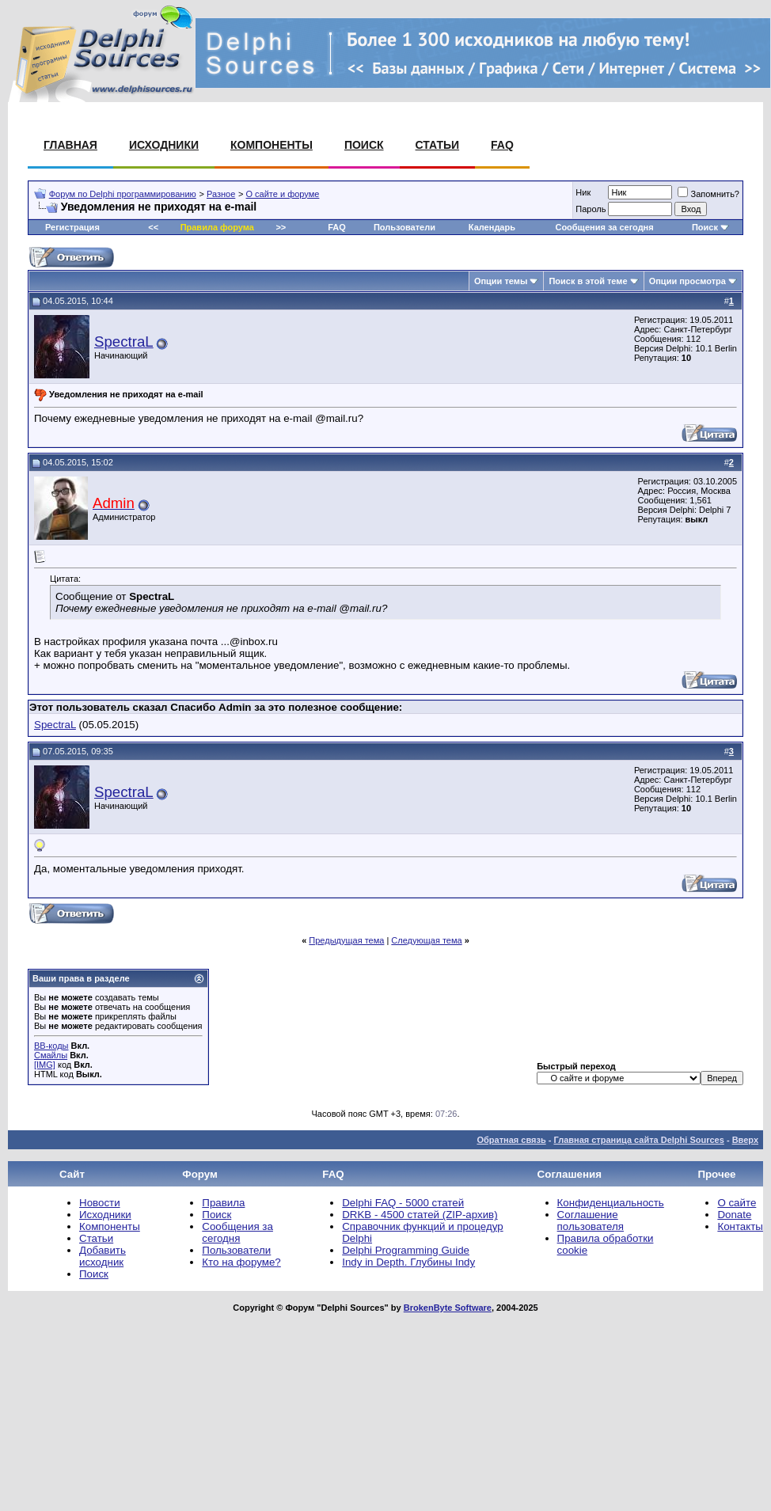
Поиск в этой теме (588, 281)
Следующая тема (426, 940)
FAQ (502, 145)
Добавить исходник (102, 1256)
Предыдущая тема (346, 940)
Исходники (164, 145)
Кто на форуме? (241, 1262)
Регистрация (72, 227)
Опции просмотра (687, 281)
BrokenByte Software (448, 1307)
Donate (734, 1215)
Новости (99, 1203)
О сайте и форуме (283, 194)
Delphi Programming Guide (405, 1250)
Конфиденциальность (610, 1203)
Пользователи (404, 227)
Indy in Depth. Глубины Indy (408, 1262)
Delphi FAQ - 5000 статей (403, 1203)
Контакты (740, 1226)
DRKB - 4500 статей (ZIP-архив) (419, 1215)
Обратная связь (511, 1140)
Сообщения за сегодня (604, 227)
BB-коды (51, 1045)
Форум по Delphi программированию (122, 194)
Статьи (438, 145)
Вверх (745, 1140)
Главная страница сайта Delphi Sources (638, 1140)
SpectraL (124, 341)
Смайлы (50, 1055)
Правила (223, 1203)
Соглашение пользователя (590, 1220)
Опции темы (500, 281)
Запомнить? (708, 194)
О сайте (736, 1203)
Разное (221, 194)
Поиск (364, 145)
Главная (70, 145)
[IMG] (44, 1064)
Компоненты (271, 145)
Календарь (492, 227)
